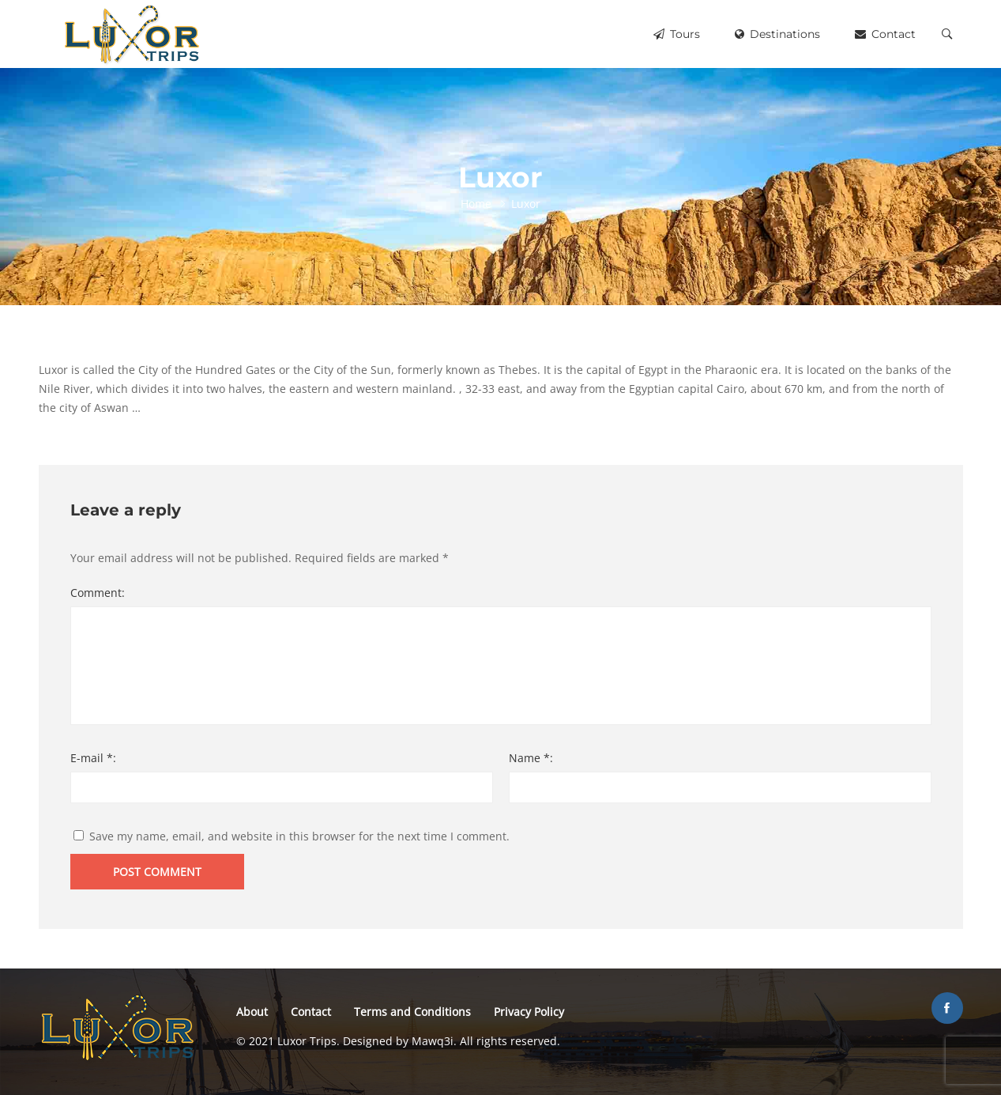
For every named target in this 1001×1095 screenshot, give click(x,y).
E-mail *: (93, 757)
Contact (885, 34)
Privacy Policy (529, 1011)
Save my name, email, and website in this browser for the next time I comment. (299, 836)
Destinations (777, 34)
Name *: (531, 757)
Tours (676, 34)
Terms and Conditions (412, 1011)
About (252, 1011)
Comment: (97, 592)
